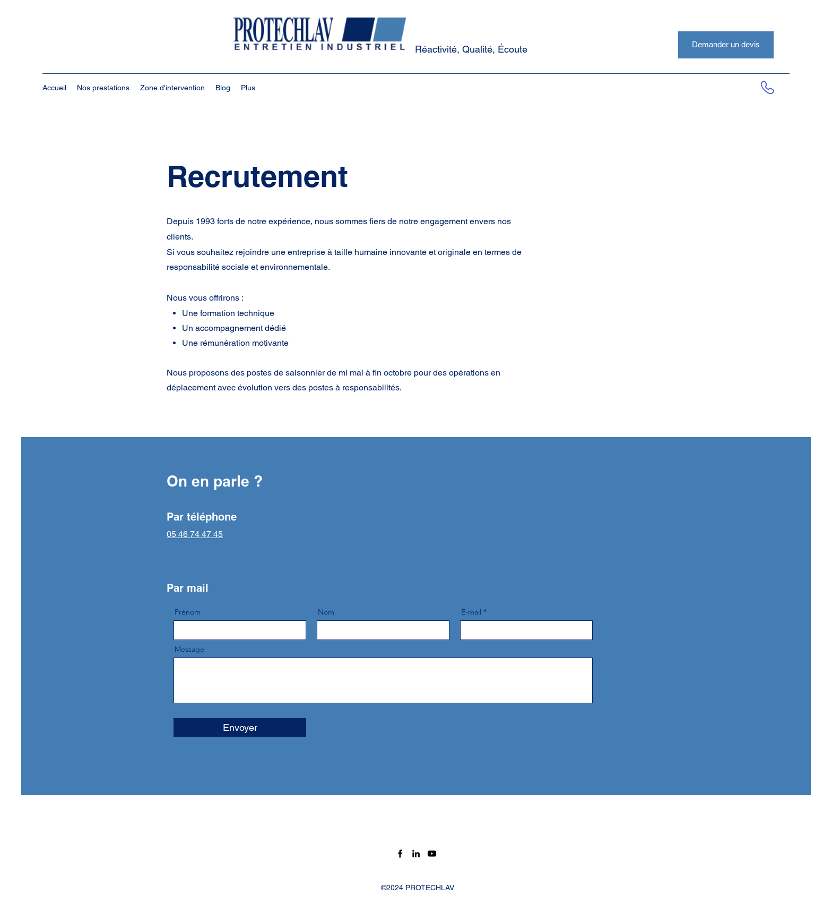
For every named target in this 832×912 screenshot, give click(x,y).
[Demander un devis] (726, 44)
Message (189, 649)
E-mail (471, 612)
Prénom (188, 612)
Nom (326, 612)
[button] (103, 88)
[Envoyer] (240, 727)
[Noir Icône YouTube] (432, 853)
